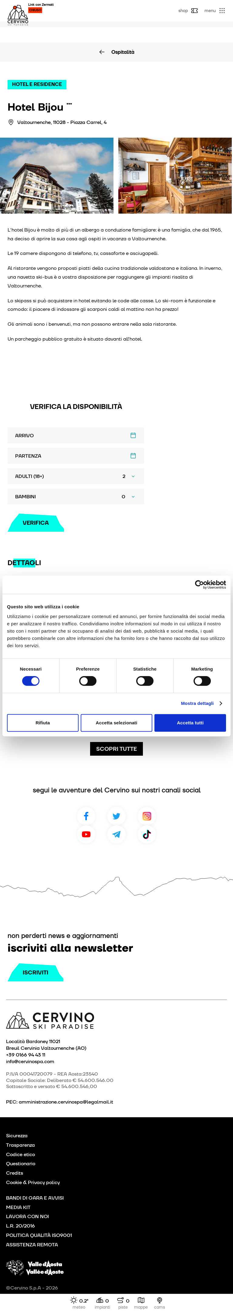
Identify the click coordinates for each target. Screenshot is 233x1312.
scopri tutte (116, 749)
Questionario (20, 1163)
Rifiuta (42, 722)
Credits (14, 1173)
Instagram (147, 816)
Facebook (86, 816)
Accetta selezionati (116, 722)
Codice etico (20, 1154)
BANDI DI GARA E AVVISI (35, 1198)
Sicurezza (17, 1135)
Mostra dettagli (197, 703)
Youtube (86, 834)
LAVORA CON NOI (27, 1216)
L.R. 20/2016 (20, 1226)
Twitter (116, 816)
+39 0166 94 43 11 (25, 1054)
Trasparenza (20, 1145)
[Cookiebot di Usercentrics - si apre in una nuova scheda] (199, 584)
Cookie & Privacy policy (33, 1182)
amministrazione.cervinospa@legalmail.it (66, 1102)
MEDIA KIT (18, 1207)
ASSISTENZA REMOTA (32, 1245)
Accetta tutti (190, 722)
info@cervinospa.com (30, 1061)
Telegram (116, 834)
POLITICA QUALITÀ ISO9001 (39, 1235)
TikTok (147, 834)
